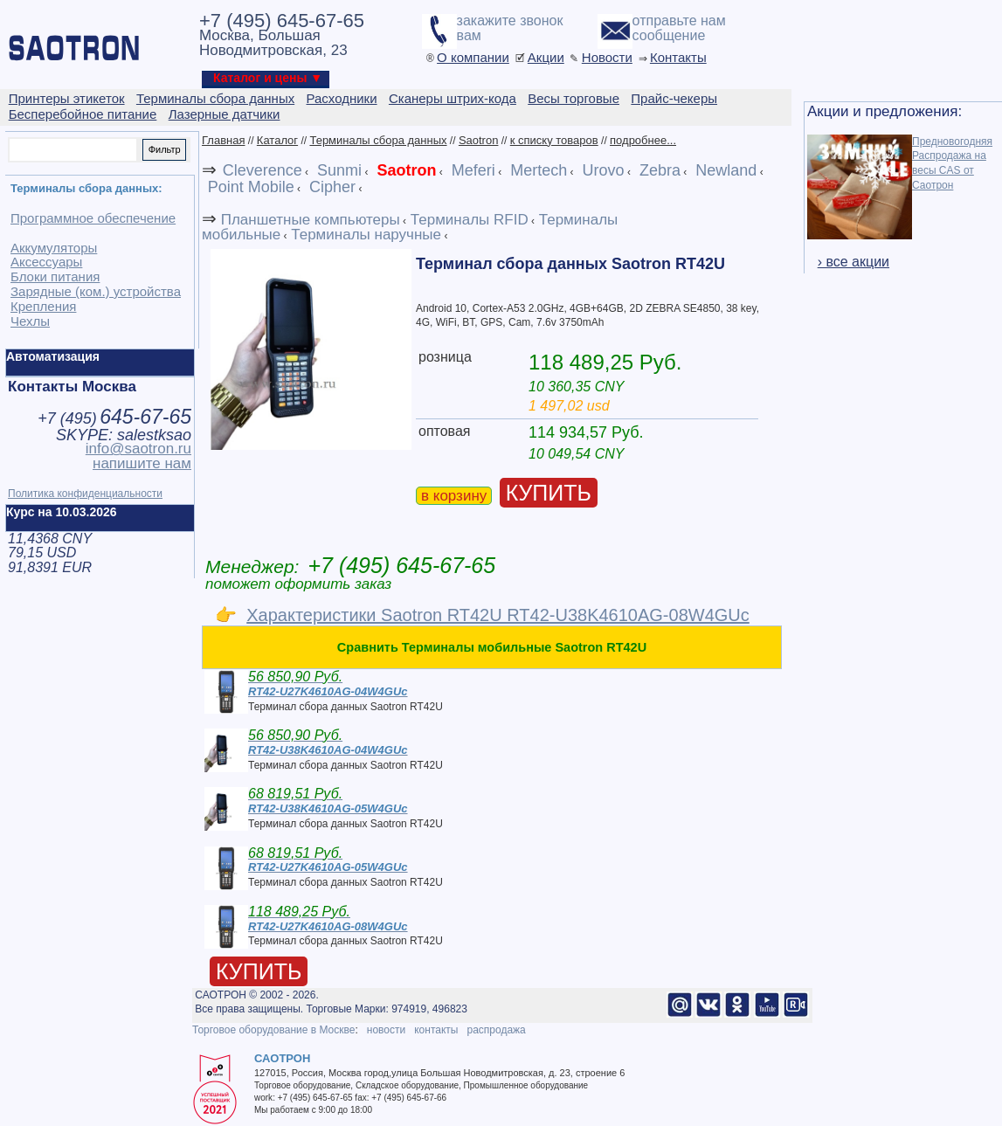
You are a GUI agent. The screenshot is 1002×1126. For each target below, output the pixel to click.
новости (386, 1030)
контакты (436, 1030)
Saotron (479, 140)
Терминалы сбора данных (377, 140)
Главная (223, 140)
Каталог (277, 140)
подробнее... (643, 140)
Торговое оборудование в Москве (273, 1030)
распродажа (495, 1030)
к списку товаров (554, 140)
